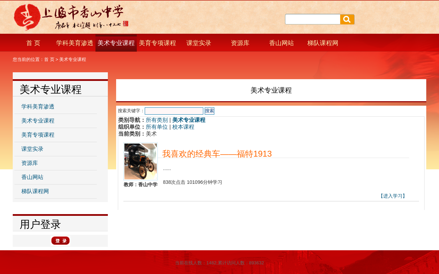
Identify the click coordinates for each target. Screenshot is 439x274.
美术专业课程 (116, 43)
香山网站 (281, 43)
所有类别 (157, 120)
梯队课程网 (322, 43)
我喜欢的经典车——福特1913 (217, 153)
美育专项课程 (157, 43)
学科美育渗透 (74, 43)
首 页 (33, 43)
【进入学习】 (392, 196)
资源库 (240, 43)
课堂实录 (198, 43)
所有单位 (157, 127)
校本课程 (183, 127)
